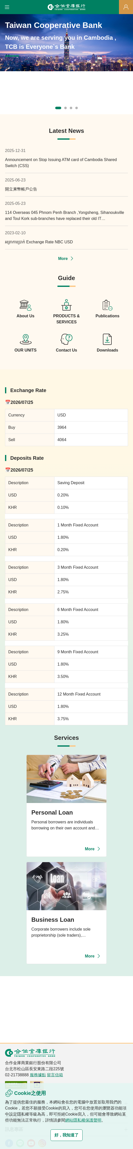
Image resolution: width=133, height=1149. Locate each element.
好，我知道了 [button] (66, 1135)
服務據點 (38, 1075)
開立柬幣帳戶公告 (21, 189)
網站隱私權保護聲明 (83, 1120)
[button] (7, 7)
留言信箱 (55, 1075)
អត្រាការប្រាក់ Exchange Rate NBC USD (39, 242)
